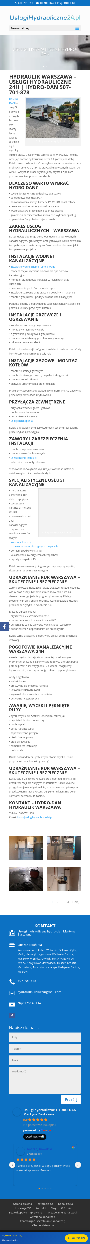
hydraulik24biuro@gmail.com (39, 992)
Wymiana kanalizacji (43, 1217)
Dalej (75, 902)
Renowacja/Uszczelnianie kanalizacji (43, 1221)
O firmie (66, 1208)
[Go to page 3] (47, 1188)
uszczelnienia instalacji (24, 457)
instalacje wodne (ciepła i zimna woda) (33, 266)
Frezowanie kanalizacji (62, 1212)
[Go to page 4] (50, 1188)
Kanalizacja (65, 1204)
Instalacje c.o (45, 1204)
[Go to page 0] (39, 1188)
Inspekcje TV (23, 1208)
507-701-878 (27, 981)
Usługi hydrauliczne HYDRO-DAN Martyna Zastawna (49, 1112)
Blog (53, 1208)
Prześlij (71, 1099)
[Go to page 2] (45, 1188)
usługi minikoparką (22, 420)
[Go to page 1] (42, 1188)
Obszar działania (43, 1225)
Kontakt (40, 1208)
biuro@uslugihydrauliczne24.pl (34, 817)
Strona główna (22, 1204)
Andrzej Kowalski (39, 1149)
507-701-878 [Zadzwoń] (76, 1238)
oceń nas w (34, 1136)
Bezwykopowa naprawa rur (26, 1212)
